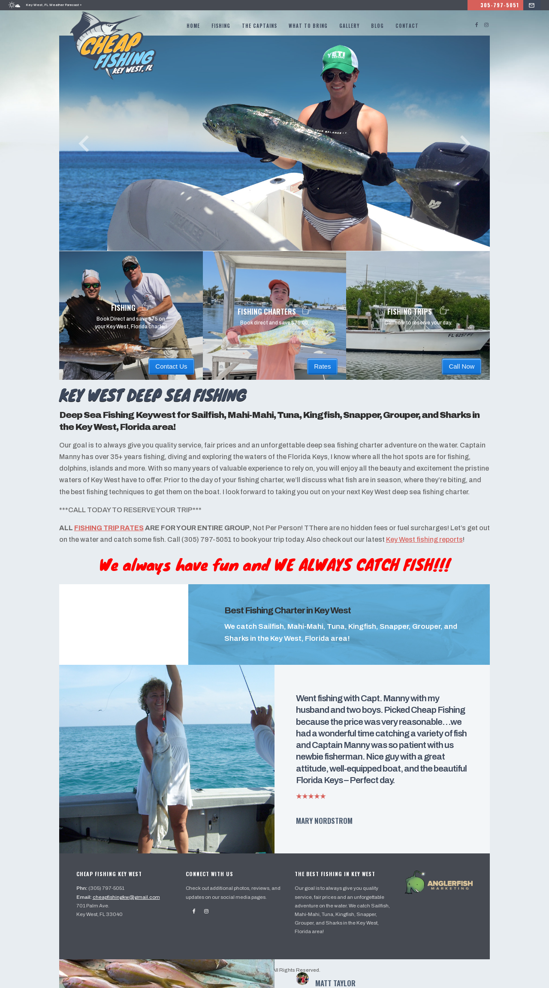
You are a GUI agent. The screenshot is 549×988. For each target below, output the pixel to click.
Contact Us (172, 363)
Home (193, 26)
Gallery (350, 26)
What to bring (308, 26)
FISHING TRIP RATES (111, 537)
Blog (377, 26)
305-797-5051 (510, 5)
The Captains (260, 26)
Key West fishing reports (439, 549)
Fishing (221, 26)
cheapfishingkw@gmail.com (129, 903)
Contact (407, 26)
